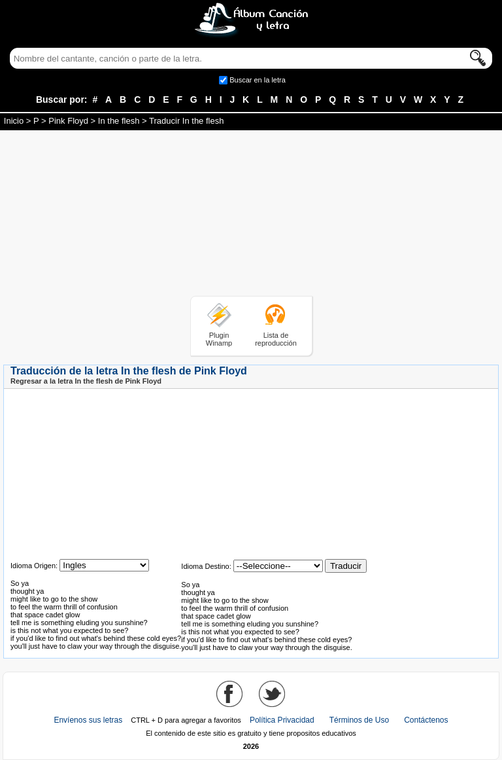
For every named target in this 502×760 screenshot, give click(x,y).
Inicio (14, 121)
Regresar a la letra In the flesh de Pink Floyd (85, 381)
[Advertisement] (251, 215)
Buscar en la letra (257, 80)
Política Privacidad (282, 720)
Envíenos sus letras (88, 720)
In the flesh (119, 121)
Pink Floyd (68, 121)
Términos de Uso (359, 720)
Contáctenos (426, 720)
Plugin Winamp (219, 339)
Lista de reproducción (276, 339)
